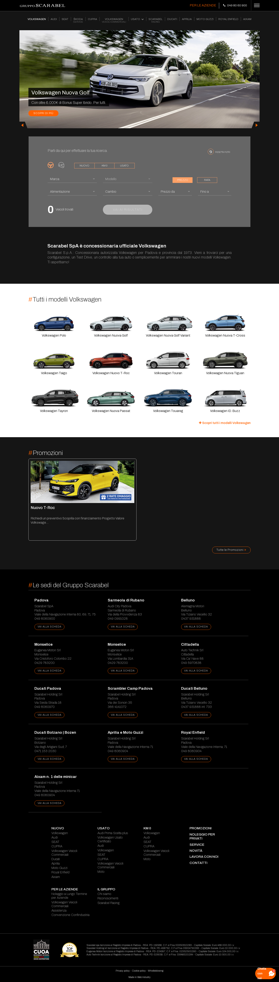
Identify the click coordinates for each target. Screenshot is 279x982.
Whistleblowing (155, 970)
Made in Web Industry (139, 977)
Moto (100, 871)
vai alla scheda (49, 626)
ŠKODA (78, 20)
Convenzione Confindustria (70, 915)
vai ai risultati (128, 209)
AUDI (54, 19)
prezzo (182, 180)
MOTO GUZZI (205, 19)
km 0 (104, 165)
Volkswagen (59, 833)
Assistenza (58, 910)
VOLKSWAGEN (37, 19)
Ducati (55, 859)
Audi (54, 837)
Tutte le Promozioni (231, 549)
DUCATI (172, 19)
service (197, 845)
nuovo (84, 165)
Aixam (55, 877)
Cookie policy (139, 970)
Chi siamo (104, 894)
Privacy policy (123, 970)
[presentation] (23, 125)
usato (124, 165)
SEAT (65, 19)
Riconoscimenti (107, 898)
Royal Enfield (60, 872)
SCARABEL (156, 20)
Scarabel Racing (108, 903)
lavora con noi (204, 857)
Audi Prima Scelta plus (112, 833)
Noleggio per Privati (202, 836)
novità (196, 851)
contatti (198, 863)
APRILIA (187, 19)
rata (207, 180)
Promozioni (201, 828)
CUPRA (92, 19)
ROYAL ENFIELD (228, 19)
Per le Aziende (203, 5)
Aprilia (55, 863)
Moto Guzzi (59, 868)
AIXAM (247, 19)
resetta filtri (219, 152)
